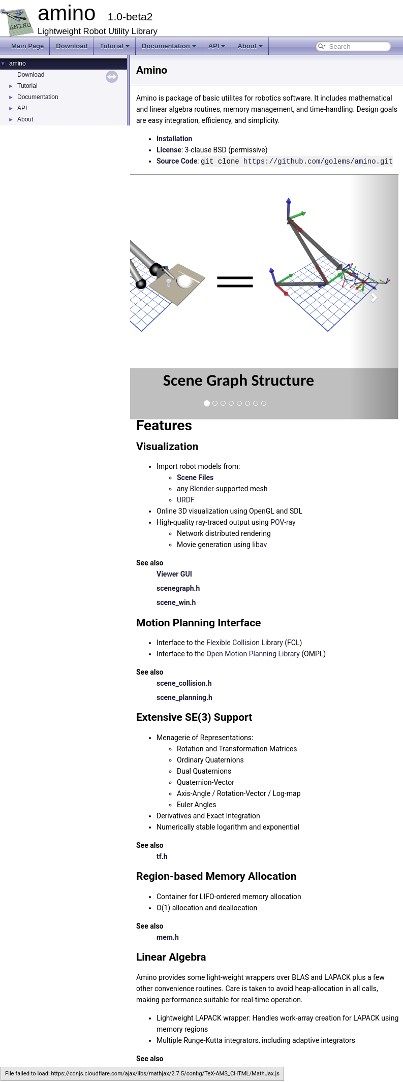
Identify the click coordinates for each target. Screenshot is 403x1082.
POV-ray (282, 522)
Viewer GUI (174, 573)
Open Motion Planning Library (253, 653)
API (217, 46)
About (250, 46)
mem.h (168, 937)
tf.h (162, 856)
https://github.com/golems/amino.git (318, 161)
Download (71, 46)
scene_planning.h (184, 697)
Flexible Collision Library (244, 642)
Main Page (27, 46)
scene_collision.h (184, 683)
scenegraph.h (178, 588)
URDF (186, 499)
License (169, 150)
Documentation (169, 46)
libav (259, 544)
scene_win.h (176, 602)
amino (17, 63)
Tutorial (115, 46)
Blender (201, 488)
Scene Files (195, 477)
